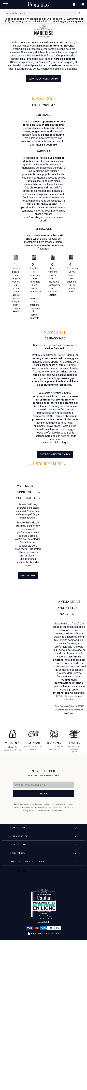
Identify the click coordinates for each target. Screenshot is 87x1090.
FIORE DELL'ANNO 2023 (43, 105)
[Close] (85, 20)
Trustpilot (22, 870)
